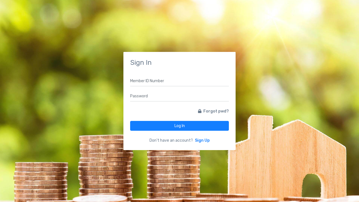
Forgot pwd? (213, 111)
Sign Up (202, 140)
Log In (179, 125)
